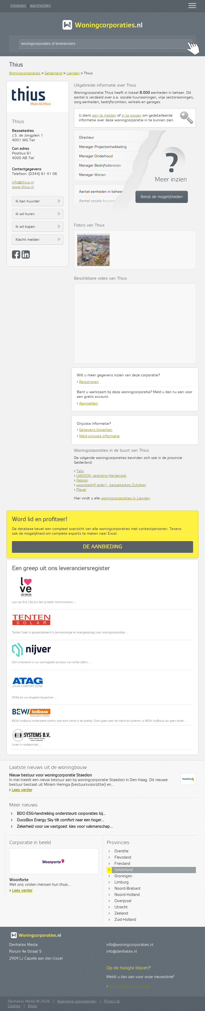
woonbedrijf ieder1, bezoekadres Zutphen (111, 485)
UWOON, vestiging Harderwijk (101, 475)
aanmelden (40, 5)
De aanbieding (102, 547)
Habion (82, 480)
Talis (80, 471)
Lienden (73, 73)
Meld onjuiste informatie (99, 436)
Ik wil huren (25, 214)
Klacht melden (27, 239)
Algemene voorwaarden (77, 1001)
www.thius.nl (23, 187)
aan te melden (104, 115)
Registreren (89, 382)
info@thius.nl (23, 182)
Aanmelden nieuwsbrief (129, 986)
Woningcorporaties (24, 73)
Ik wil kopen (25, 226)
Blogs (32, 1006)
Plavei (81, 489)
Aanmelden (88, 403)
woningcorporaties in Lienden (125, 498)
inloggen (18, 5)
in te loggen (131, 115)
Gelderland (53, 73)
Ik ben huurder (28, 201)
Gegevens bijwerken (95, 430)
